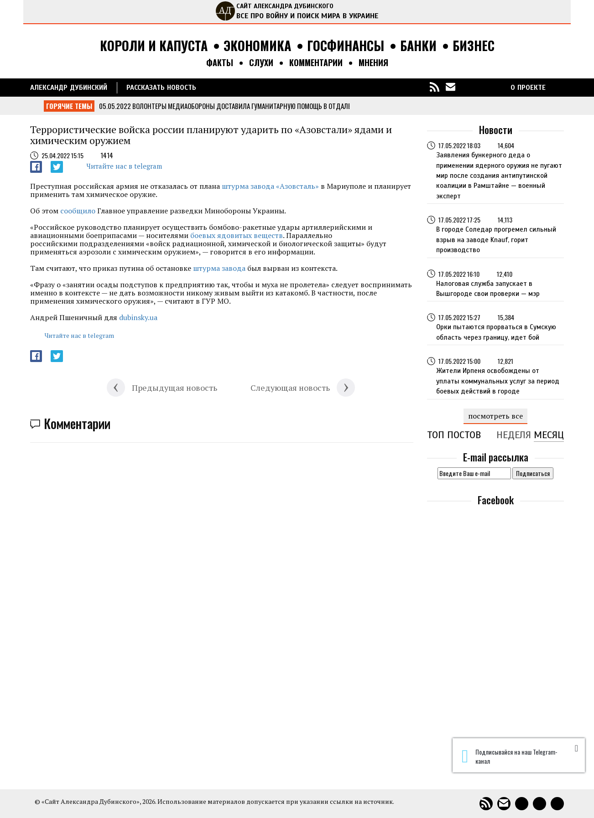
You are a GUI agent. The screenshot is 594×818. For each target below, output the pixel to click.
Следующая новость (290, 387)
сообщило (77, 211)
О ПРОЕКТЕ (528, 87)
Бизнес (474, 46)
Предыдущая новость (174, 387)
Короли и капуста (154, 46)
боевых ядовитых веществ (236, 235)
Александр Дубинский (68, 87)
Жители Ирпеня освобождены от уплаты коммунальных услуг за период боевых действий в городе (497, 381)
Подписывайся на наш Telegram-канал (510, 756)
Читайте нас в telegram (124, 166)
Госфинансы (345, 46)
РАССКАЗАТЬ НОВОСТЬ (161, 87)
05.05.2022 (115, 106)
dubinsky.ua (138, 317)
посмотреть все (495, 416)
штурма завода (219, 268)
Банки (418, 46)
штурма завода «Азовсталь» (270, 186)
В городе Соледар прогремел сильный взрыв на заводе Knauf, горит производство (496, 239)
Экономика (257, 46)
